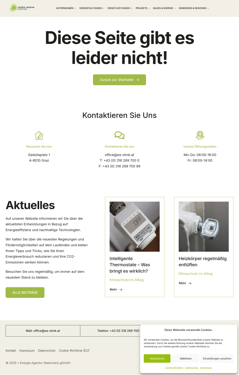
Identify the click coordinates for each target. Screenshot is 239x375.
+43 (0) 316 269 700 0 (126, 331)
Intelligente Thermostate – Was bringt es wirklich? (130, 265)
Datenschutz (191, 367)
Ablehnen (186, 358)
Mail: (29, 331)
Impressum (206, 367)
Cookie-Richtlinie (174, 367)
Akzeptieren (157, 358)
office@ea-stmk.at (119, 155)
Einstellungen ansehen (217, 358)
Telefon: (103, 331)
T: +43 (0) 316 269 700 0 (119, 160)
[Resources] (25, 292)
